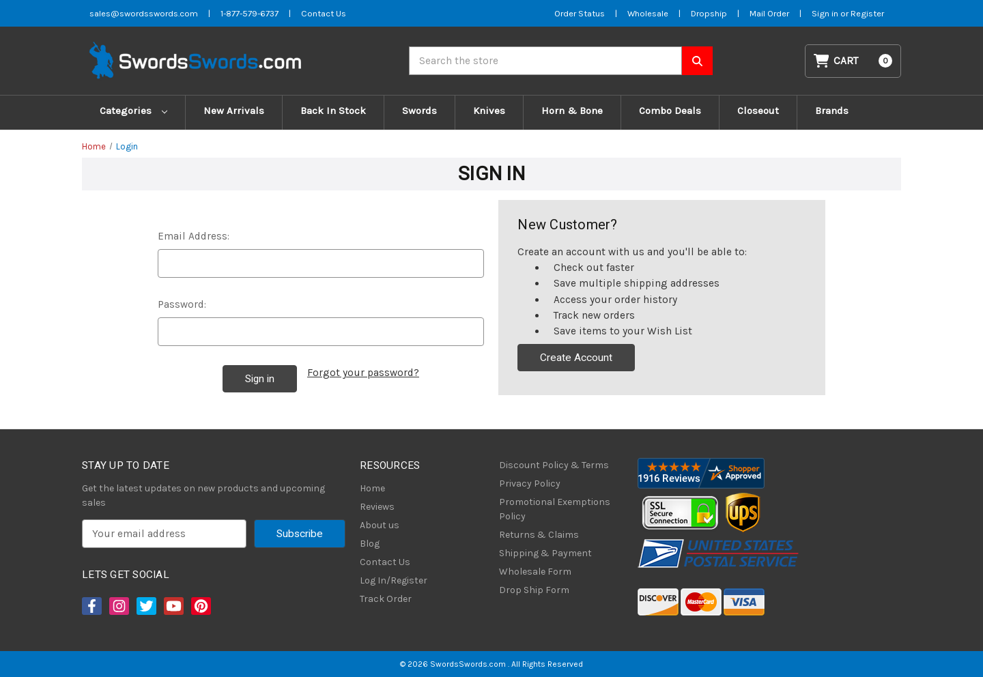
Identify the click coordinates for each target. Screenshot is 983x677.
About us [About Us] (379, 525)
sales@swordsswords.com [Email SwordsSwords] (143, 13)
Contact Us (385, 562)
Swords (419, 110)
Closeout (758, 110)
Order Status (579, 13)
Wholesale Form (535, 571)
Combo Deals (670, 110)
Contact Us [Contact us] (323, 13)
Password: (182, 304)
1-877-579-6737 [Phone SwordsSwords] (249, 13)
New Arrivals (233, 110)
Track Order (386, 599)
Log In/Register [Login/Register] (393, 580)
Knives (489, 110)
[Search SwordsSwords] (697, 60)
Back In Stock (333, 110)
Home (372, 488)
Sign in (826, 13)
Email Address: (193, 236)
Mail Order (769, 13)
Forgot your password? (363, 372)
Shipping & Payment (545, 553)
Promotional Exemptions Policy (554, 509)
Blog (370, 543)
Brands (832, 110)
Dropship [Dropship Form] (709, 13)
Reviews (377, 507)
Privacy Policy (529, 483)
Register (867, 13)
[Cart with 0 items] (853, 61)
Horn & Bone (572, 110)
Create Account (576, 357)
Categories (133, 110)
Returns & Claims (539, 535)
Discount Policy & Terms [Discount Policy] (554, 465)
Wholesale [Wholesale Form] (647, 13)
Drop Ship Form (534, 590)
